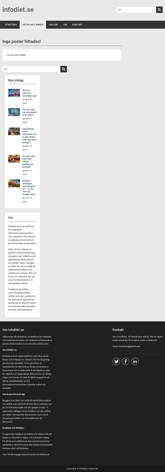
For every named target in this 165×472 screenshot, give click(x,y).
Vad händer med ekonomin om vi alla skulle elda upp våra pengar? (29, 136)
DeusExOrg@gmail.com (129, 346)
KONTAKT (77, 24)
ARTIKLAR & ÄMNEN (32, 24)
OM (65, 24)
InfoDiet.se (21, 336)
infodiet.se (18, 9)
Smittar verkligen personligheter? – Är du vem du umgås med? (28, 187)
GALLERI (53, 24)
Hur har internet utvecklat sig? (29, 93)
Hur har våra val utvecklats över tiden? (29, 112)
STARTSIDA (11, 24)
